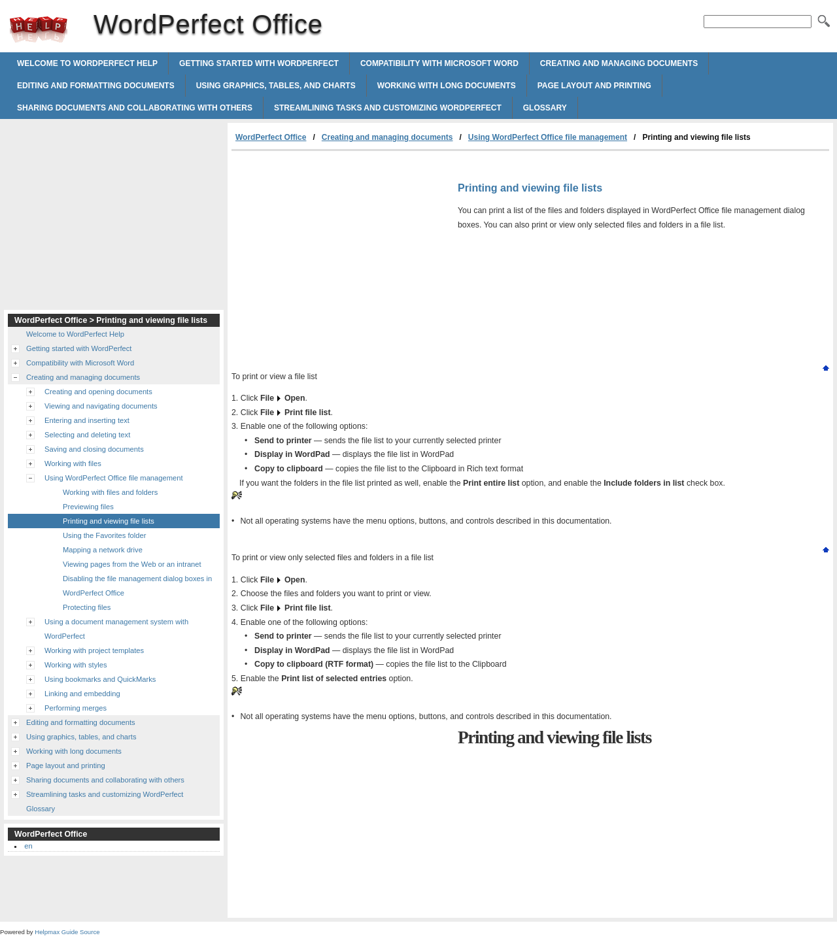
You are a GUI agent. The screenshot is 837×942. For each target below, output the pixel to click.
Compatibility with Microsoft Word (439, 63)
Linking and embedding (82, 694)
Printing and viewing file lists (108, 521)
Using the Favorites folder (104, 535)
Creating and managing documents (619, 63)
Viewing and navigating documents (101, 406)
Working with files (72, 463)
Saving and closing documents (94, 449)
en (28, 846)
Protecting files (87, 607)
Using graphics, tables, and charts (276, 85)
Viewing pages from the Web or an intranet (132, 564)
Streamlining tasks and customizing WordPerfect (388, 107)
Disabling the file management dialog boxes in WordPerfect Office (137, 586)
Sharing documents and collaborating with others (134, 107)
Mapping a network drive (103, 550)
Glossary (545, 107)
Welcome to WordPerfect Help (87, 63)
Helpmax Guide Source (67, 931)
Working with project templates (94, 650)
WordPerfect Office (38, 29)
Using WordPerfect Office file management (547, 137)
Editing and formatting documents (96, 85)
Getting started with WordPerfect (259, 63)
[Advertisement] (341, 249)
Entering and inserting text (86, 420)
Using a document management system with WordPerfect (116, 629)
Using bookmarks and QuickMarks (100, 679)
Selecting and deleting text (87, 435)
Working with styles (75, 665)
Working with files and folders (110, 492)
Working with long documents (446, 85)
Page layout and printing (594, 85)
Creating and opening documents (98, 391)
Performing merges (75, 708)
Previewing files (88, 507)
